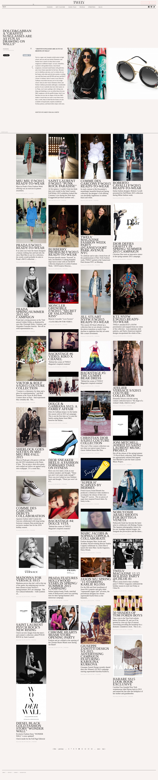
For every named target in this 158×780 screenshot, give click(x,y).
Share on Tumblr (27, 55)
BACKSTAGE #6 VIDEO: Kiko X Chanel (60, 356)
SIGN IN (153, 2)
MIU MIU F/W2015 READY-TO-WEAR (30, 182)
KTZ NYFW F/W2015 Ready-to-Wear (126, 319)
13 (88, 749)
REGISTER (145, 2)
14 (91, 749)
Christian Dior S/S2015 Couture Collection (95, 440)
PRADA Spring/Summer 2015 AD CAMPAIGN (30, 313)
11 (82, 749)
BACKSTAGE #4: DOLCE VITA (61, 522)
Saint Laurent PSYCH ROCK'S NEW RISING (29, 627)
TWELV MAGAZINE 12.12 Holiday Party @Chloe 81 (126, 575)
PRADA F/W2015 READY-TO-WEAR (30, 246)
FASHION (49, 7)
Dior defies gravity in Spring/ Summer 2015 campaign (127, 247)
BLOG (100, 7)
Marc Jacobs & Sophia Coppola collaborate (95, 535)
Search (4, 6)
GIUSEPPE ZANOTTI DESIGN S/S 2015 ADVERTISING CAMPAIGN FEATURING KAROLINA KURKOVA (95, 655)
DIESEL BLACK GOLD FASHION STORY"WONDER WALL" (30, 727)
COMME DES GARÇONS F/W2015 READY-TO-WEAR (96, 183)
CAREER (16, 772)
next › (98, 749)
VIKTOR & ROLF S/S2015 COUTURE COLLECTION (30, 385)
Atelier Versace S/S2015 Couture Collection (127, 391)
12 (85, 749)
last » (103, 749)
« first (54, 749)
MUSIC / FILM (72, 7)
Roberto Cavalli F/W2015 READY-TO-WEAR (127, 185)
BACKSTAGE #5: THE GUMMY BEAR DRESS (93, 375)
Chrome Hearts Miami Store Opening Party (62, 634)
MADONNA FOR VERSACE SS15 (28, 579)
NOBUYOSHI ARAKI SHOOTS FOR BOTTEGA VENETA (125, 516)
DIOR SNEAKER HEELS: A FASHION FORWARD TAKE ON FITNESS (63, 464)
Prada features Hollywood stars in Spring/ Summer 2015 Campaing (63, 583)
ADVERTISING (23, 772)
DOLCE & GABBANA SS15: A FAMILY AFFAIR (62, 406)
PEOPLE (82, 7)
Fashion (6, 49)
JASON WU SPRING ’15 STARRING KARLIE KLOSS (96, 581)
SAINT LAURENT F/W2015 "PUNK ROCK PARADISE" (62, 183)
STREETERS (91, 7)
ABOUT (3, 772)
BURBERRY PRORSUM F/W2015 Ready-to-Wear (63, 251)
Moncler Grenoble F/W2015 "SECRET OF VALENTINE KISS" (62, 311)
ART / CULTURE (60, 7)
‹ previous (60, 749)
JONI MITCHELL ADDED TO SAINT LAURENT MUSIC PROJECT (127, 446)
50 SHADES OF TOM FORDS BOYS (127, 614)
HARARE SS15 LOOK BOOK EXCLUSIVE (124, 681)
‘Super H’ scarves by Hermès (91, 485)
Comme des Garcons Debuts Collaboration (30, 512)
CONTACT (10, 772)
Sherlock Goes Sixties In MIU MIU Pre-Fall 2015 (30, 453)
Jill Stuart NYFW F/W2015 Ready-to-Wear (95, 319)
